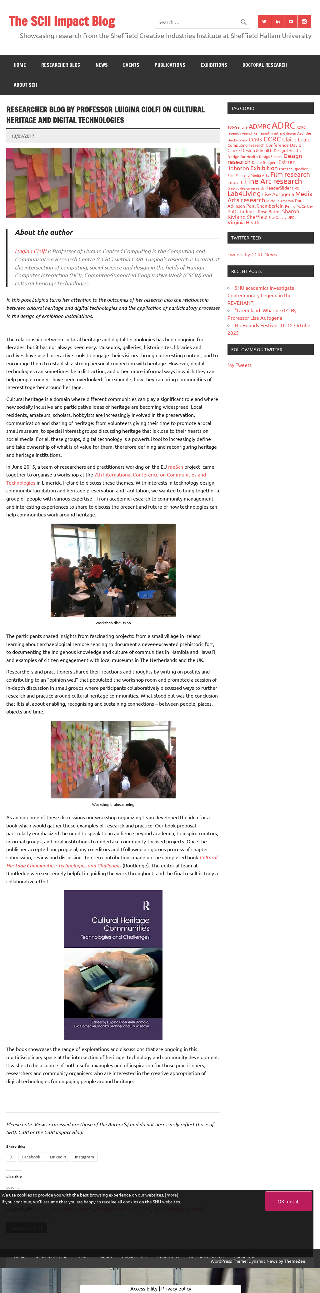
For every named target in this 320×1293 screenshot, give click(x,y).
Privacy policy (176, 1288)
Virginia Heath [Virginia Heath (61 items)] (243, 222)
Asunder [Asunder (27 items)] (304, 133)
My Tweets (240, 365)
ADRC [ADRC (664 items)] (283, 125)
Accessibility (144, 1288)
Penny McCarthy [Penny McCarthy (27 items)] (299, 206)
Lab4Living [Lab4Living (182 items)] (244, 193)
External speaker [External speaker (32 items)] (293, 168)
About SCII (25, 84)
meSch (175, 466)
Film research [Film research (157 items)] (290, 174)
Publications (170, 65)
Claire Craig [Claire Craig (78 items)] (296, 139)
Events (131, 65)
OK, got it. (289, 1201)
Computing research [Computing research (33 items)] (246, 145)
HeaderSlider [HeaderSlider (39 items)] (278, 187)
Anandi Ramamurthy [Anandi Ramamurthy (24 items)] (257, 133)
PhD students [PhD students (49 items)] (242, 211)
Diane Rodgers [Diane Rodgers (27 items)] (264, 162)
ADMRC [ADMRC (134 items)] (259, 126)
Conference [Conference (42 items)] (277, 145)
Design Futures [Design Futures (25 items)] (270, 156)
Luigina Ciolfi (30, 251)
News (102, 65)
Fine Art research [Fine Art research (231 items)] (273, 180)
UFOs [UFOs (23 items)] (292, 217)
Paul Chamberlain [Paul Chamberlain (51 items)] (265, 206)
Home (20, 65)
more (172, 1194)
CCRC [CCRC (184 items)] (272, 139)
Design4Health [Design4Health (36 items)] (287, 150)
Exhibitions (214, 65)
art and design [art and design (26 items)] (285, 133)
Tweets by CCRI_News (252, 254)
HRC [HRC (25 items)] (295, 187)
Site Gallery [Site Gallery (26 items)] (277, 217)
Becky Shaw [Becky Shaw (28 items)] (238, 139)
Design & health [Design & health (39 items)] (256, 150)
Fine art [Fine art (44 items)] (235, 182)
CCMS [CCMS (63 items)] (255, 139)
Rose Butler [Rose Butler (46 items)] (269, 211)
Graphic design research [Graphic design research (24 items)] (246, 187)
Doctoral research (264, 65)
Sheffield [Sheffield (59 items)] (257, 217)
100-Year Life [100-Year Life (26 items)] (238, 127)
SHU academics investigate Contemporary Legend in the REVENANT (261, 295)
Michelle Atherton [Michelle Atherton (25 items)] (280, 200)
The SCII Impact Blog (62, 21)
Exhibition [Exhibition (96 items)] (264, 167)
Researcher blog (60, 65)
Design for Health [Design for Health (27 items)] (243, 156)
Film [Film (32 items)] (231, 175)
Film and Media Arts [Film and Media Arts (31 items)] (252, 175)
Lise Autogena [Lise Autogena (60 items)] (278, 194)
